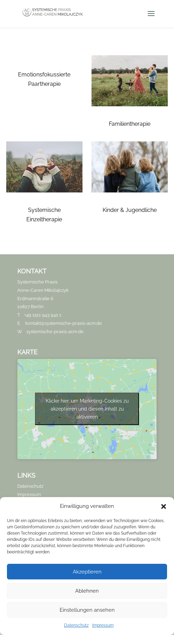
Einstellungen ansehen (87, 610)
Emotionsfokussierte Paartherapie (44, 79)
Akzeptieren (87, 572)
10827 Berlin (30, 306)
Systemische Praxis (37, 281)
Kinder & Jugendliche (130, 210)
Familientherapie (129, 124)
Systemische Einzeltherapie (44, 215)
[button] (163, 506)
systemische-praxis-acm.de (55, 331)
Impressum (103, 625)
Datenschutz (76, 625)
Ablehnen (87, 591)
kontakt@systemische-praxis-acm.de (63, 323)
